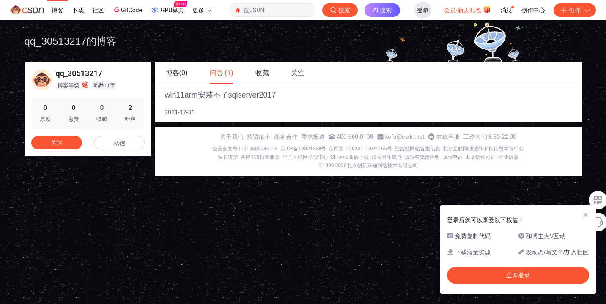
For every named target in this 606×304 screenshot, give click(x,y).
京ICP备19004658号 (303, 149)
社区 (98, 10)
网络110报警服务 (260, 157)
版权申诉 (452, 157)
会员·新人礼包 (467, 9)
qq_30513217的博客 (71, 41)
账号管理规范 (386, 157)
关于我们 (232, 136)
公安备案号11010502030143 (244, 149)
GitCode (127, 10)
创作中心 (533, 10)
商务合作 (286, 136)
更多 (201, 10)
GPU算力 (169, 7)
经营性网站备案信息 (417, 149)
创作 (575, 10)
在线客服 (448, 136)
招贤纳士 (259, 136)
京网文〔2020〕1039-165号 (360, 149)
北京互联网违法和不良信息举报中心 (483, 149)
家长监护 (228, 157)
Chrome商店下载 (350, 157)
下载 (78, 10)
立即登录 (518, 275)
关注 (57, 142)
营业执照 (508, 157)
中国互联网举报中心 (305, 157)
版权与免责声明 (422, 157)
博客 (57, 10)
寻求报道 (313, 136)
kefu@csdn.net (405, 136)
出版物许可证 (480, 157)
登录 (423, 10)
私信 (119, 143)
